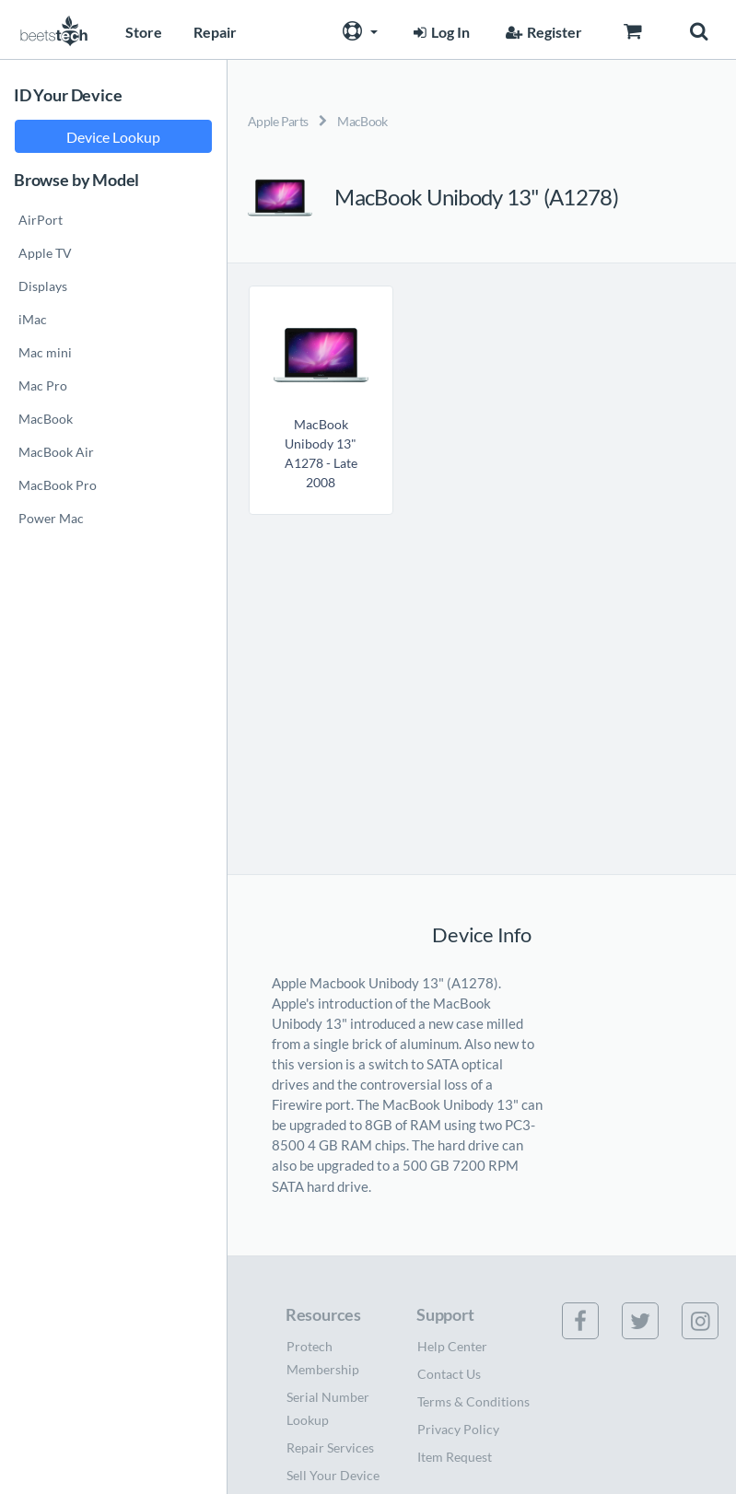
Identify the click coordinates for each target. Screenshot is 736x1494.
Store (143, 32)
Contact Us (449, 1374)
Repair (215, 32)
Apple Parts (278, 121)
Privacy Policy (458, 1429)
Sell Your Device (333, 1475)
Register (541, 32)
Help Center (452, 1346)
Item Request (454, 1457)
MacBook (362, 121)
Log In (439, 32)
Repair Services (330, 1447)
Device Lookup (113, 137)
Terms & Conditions (473, 1401)
